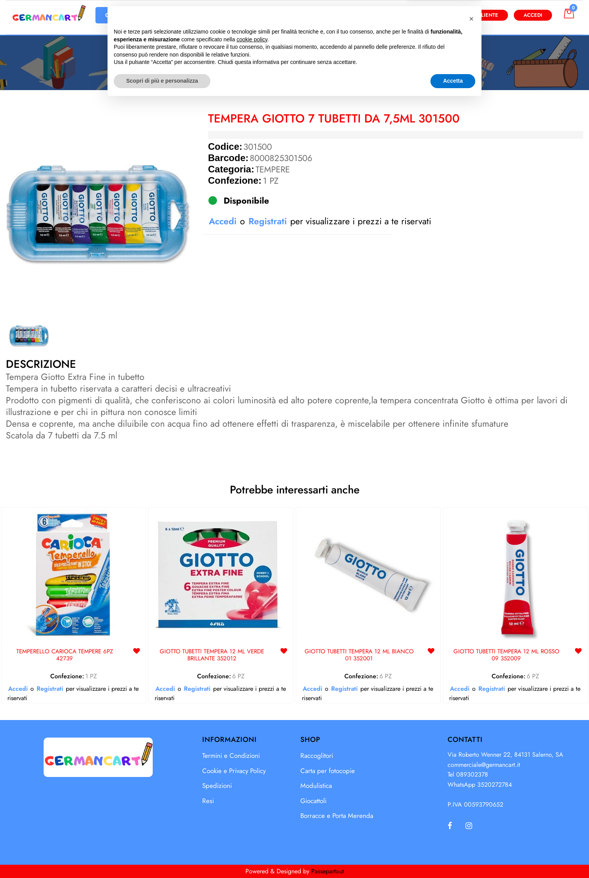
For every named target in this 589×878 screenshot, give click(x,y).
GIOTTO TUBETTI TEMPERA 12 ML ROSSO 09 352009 (506, 655)
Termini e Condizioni (231, 755)
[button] (371, 15)
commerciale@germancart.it (484, 764)
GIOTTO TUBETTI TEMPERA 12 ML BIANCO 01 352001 (359, 655)
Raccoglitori (316, 755)
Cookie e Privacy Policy (234, 770)
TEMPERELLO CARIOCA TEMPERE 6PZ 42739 (64, 655)
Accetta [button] (453, 856)
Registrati (268, 221)
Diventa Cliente (476, 15)
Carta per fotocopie (327, 770)
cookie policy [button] (251, 815)
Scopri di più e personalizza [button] (162, 856)
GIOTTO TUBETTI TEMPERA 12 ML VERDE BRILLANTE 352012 (212, 655)
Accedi (533, 15)
